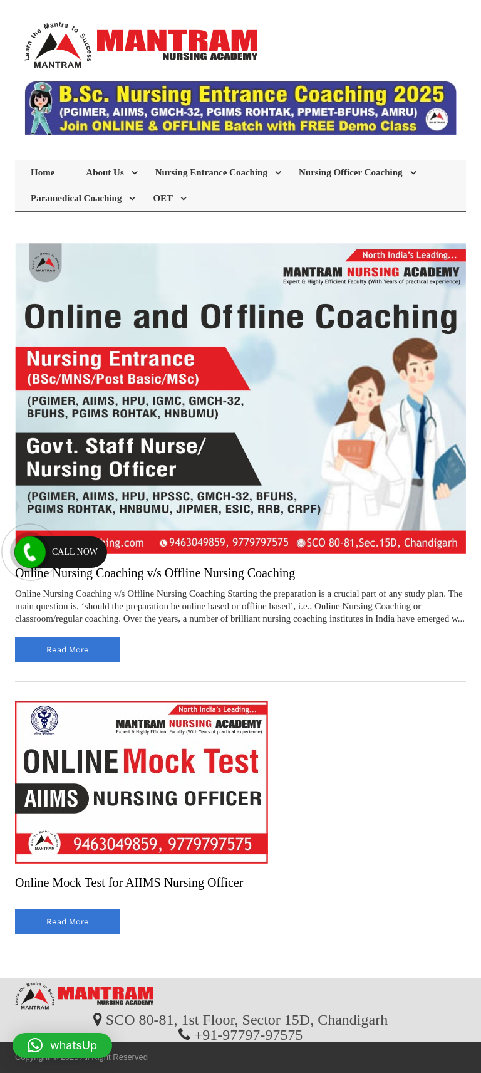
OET (163, 198)
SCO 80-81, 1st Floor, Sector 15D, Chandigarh (247, 1019)
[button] (62, 1045)
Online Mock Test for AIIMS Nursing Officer (129, 882)
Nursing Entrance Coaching (211, 172)
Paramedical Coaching (76, 198)
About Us (104, 172)
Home (42, 172)
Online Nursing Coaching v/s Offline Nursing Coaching (155, 573)
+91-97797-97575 (248, 1034)
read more (67, 649)
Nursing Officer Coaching (351, 172)
